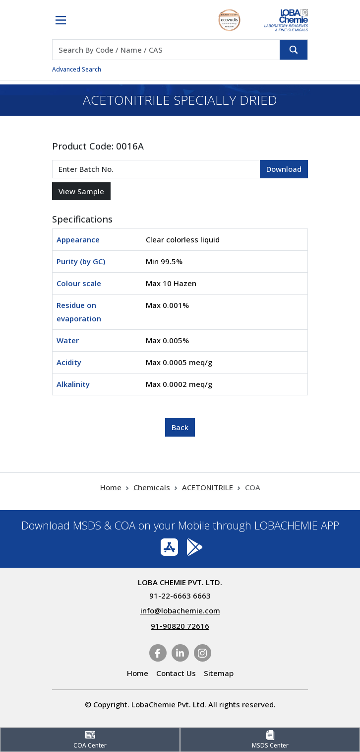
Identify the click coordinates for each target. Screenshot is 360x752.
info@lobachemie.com (180, 610)
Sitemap (219, 673)
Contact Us (176, 673)
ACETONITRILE (207, 487)
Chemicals (151, 487)
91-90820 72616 (180, 626)
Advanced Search (76, 69)
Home (110, 487)
